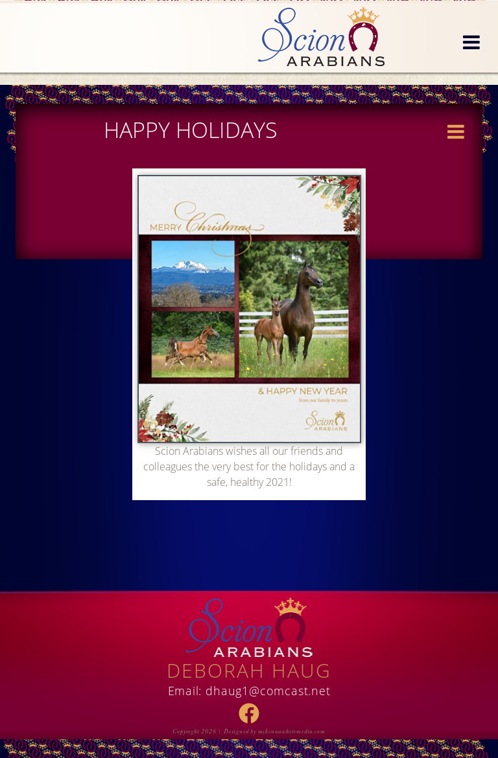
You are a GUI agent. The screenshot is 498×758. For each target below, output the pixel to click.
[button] (471, 43)
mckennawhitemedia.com (292, 731)
